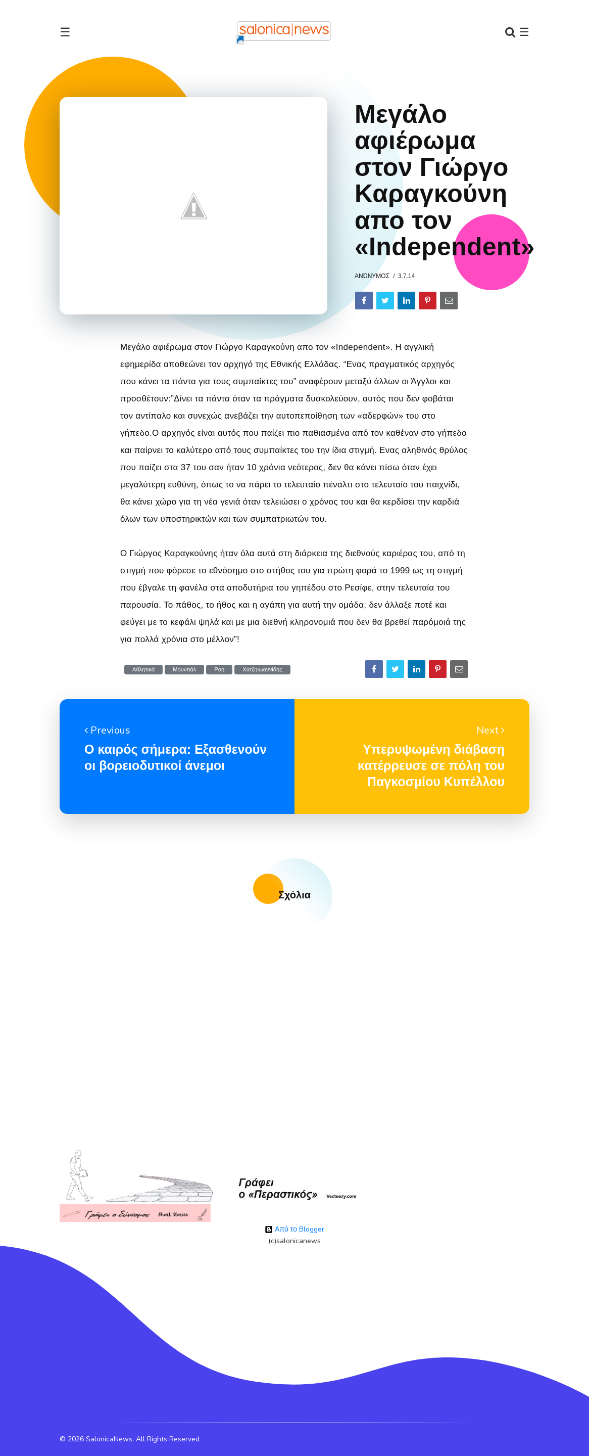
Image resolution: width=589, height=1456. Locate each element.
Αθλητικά (143, 669)
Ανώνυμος (372, 276)
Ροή (219, 669)
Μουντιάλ (184, 669)
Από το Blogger (294, 1229)
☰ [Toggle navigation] (65, 32)
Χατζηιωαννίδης (262, 669)
